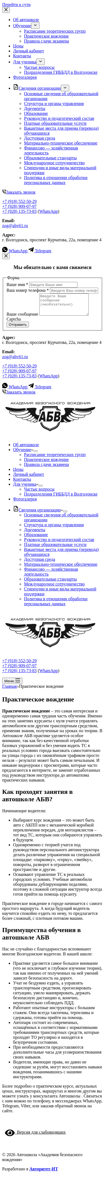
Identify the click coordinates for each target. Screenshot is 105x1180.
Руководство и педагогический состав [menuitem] (59, 118)
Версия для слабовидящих (35, 1136)
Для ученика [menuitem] (24, 62)
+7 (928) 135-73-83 (19, 211)
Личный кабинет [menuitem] (28, 51)
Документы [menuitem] (34, 108)
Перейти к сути (16, 4)
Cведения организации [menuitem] (37, 88)
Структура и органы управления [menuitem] (54, 103)
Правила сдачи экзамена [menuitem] (46, 41)
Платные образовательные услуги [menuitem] (55, 123)
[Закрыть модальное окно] (6, 256)
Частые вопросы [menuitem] (39, 67)
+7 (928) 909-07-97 (19, 206)
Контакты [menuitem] (22, 55)
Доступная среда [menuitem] (39, 138)
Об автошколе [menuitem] (26, 19)
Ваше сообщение (23, 318)
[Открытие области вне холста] (12, 685)
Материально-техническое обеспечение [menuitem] (60, 143)
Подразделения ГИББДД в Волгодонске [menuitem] (61, 72)
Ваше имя (18, 284)
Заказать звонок (18, 192)
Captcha (14, 323)
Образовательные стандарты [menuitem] (50, 157)
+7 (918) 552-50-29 (19, 201)
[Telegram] (39, 250)
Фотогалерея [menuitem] (25, 77)
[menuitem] (35, 25)
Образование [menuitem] (36, 113)
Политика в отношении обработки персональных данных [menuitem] (56, 180)
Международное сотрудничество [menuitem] (54, 162)
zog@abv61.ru (15, 225)
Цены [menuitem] (18, 46)
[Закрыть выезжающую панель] (6, 10)
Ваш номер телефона (28, 290)
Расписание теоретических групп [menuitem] (55, 31)
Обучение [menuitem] (22, 25)
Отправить (18, 329)
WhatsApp (48, 211)
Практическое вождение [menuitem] (46, 36)
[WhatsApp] (15, 250)
